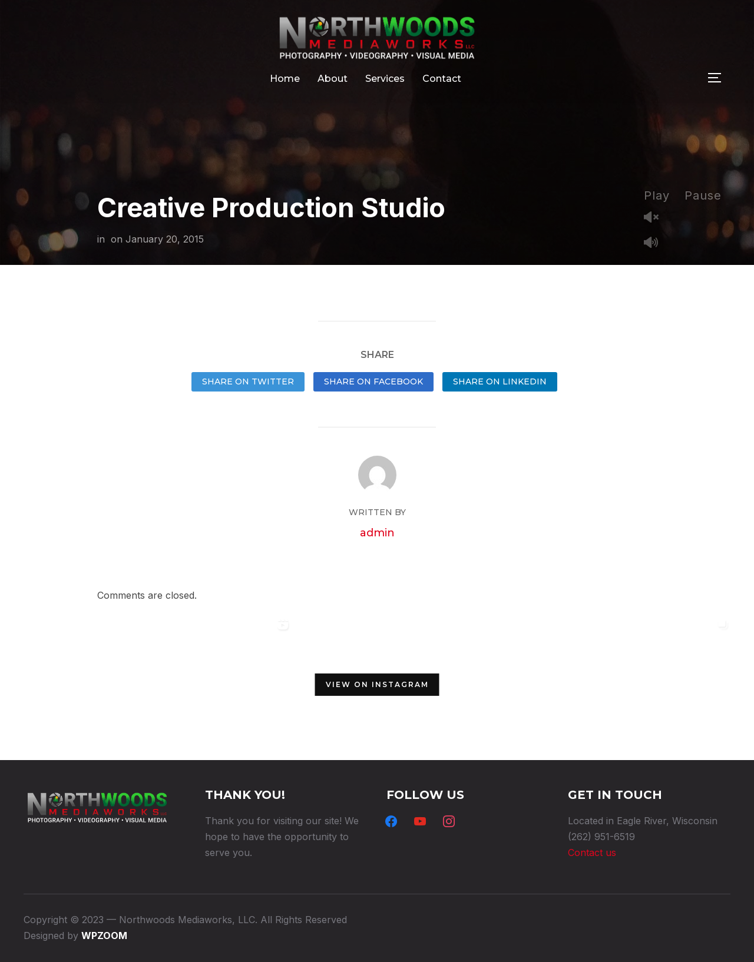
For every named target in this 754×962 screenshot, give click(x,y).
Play (657, 195)
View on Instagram (377, 684)
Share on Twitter (248, 381)
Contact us (592, 852)
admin (377, 532)
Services (385, 78)
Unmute (655, 218)
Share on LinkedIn (500, 381)
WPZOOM (104, 935)
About (333, 78)
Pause (703, 195)
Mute (655, 243)
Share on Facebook (373, 381)
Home (285, 78)
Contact (441, 78)
